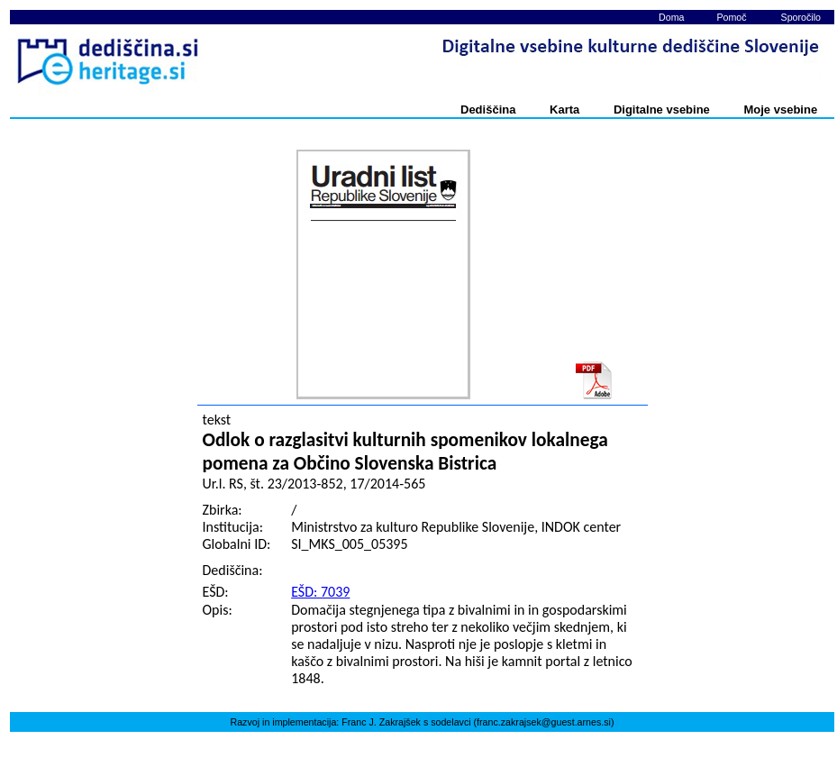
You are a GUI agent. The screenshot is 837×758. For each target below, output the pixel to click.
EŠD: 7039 (320, 591)
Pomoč (731, 17)
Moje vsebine (780, 109)
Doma (671, 17)
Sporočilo (801, 17)
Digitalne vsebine (662, 109)
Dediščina (487, 109)
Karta (564, 109)
